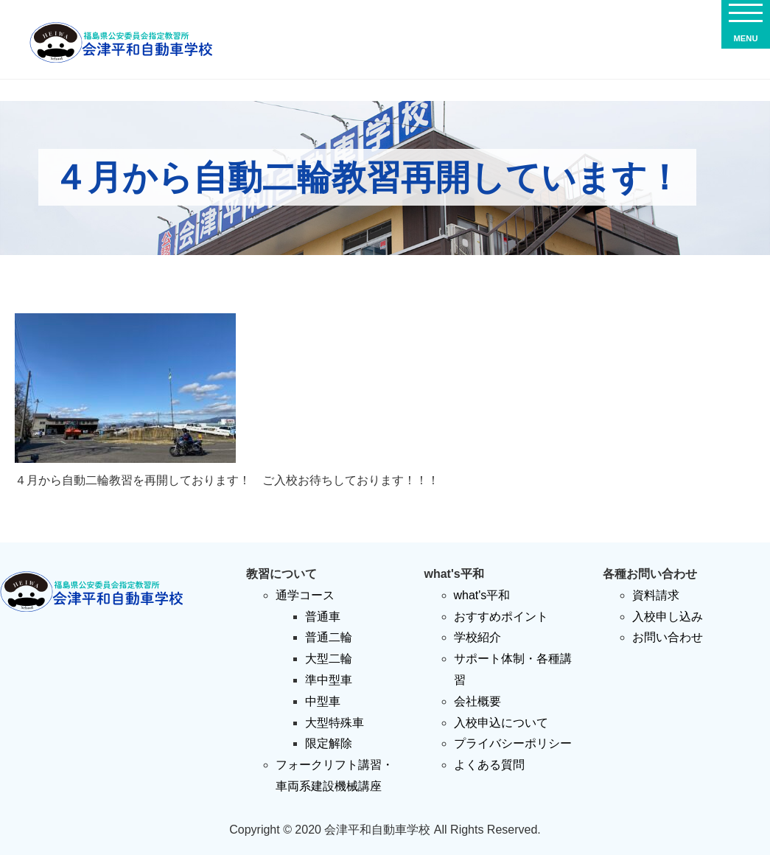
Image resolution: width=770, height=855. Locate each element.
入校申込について (501, 722)
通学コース (305, 595)
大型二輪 (328, 658)
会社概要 (477, 701)
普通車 (322, 616)
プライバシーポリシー (513, 743)
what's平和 (482, 595)
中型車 (322, 701)
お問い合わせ (667, 637)
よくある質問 (489, 764)
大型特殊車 (334, 722)
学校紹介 (477, 637)
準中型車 (328, 680)
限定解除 (328, 743)
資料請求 (655, 595)
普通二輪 (328, 637)
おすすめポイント (501, 616)
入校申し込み (667, 616)
